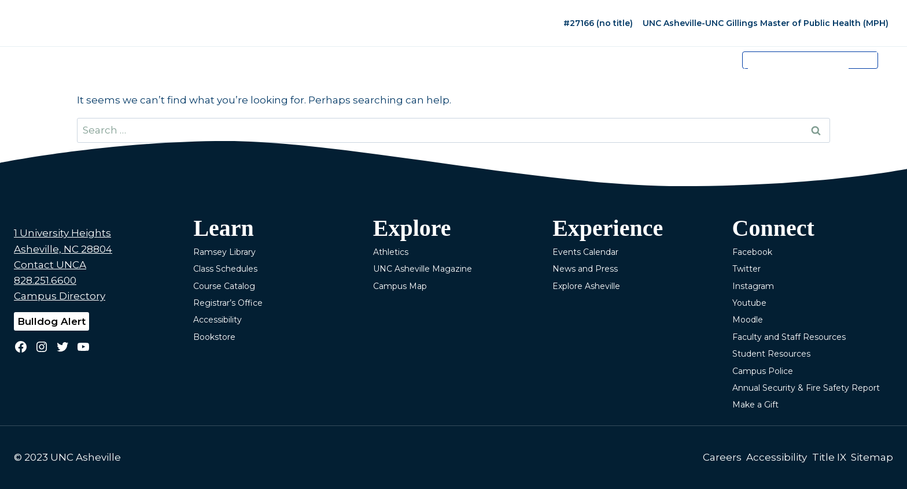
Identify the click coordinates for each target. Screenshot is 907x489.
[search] (798, 69)
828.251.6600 (45, 280)
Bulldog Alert (51, 321)
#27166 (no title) (598, 23)
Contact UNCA (50, 265)
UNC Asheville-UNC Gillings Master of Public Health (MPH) (765, 23)
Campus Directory (59, 296)
